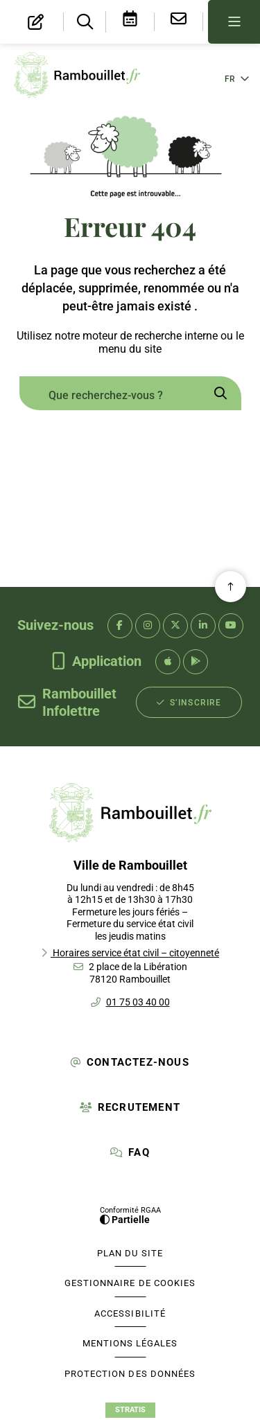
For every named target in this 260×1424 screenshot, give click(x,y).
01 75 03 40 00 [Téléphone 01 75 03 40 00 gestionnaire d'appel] (138, 1002)
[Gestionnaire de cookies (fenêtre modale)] (130, 1283)
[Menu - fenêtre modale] (234, 22)
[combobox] (109, 395)
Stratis (130, 1409)
